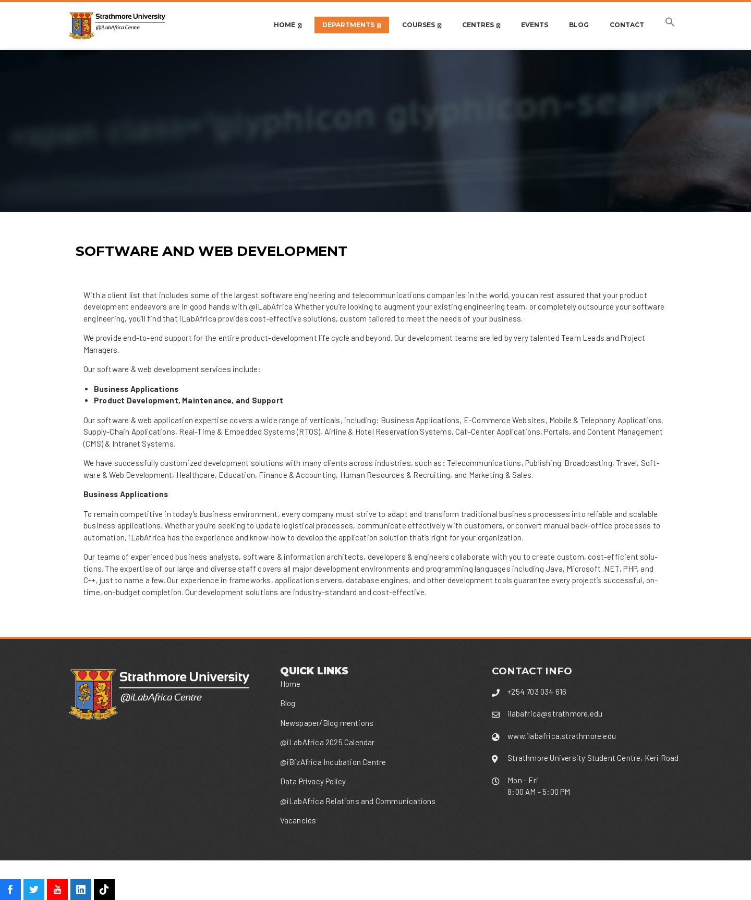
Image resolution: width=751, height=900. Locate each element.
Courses (421, 25)
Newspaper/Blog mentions (327, 723)
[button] (670, 25)
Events (534, 25)
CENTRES (481, 25)
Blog (579, 25)
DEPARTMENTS (351, 25)
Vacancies (298, 820)
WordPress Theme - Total (350, 880)
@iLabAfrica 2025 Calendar (327, 742)
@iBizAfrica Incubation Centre (333, 762)
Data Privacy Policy (313, 781)
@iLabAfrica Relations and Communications (358, 801)
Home (287, 25)
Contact (627, 25)
